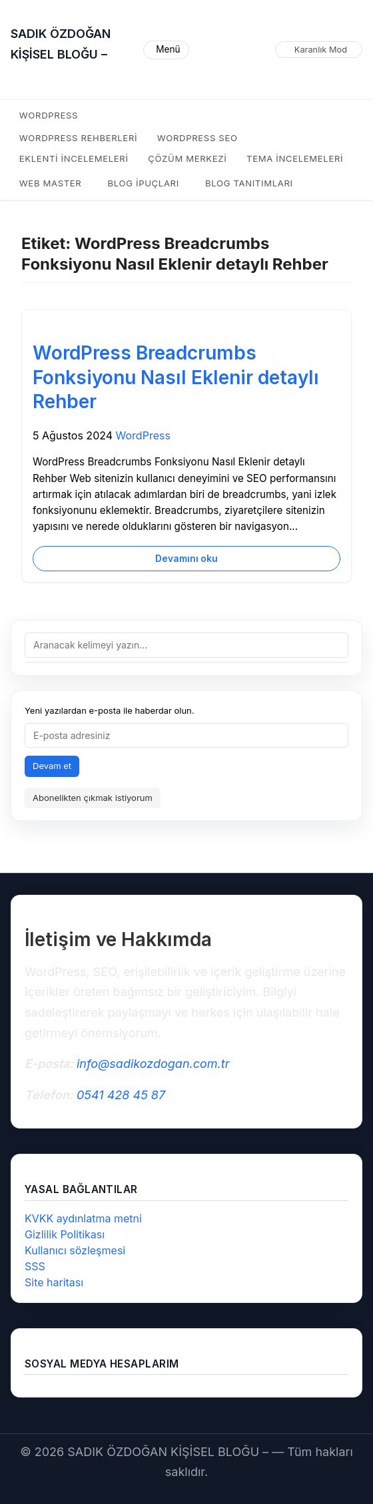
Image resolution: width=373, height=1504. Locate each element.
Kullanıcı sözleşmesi (75, 1250)
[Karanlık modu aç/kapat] (318, 50)
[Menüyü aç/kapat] (166, 50)
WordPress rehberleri (78, 137)
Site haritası (54, 1282)
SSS (35, 1266)
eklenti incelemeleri (74, 158)
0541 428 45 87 (121, 1095)
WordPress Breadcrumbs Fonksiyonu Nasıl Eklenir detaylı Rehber (176, 377)
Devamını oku (186, 558)
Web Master (50, 183)
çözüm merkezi (187, 158)
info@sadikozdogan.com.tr (153, 1064)
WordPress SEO (197, 137)
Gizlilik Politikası (65, 1234)
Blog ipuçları (143, 183)
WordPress (48, 115)
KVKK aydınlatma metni (83, 1218)
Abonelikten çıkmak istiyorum (93, 797)
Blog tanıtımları (249, 183)
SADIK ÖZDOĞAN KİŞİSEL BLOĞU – (61, 44)
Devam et (52, 765)
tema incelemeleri (294, 158)
